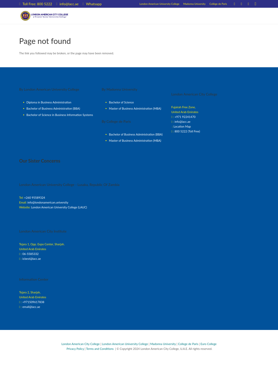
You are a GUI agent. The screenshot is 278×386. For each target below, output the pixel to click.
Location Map (182, 126)
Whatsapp (94, 4)
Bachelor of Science (121, 102)
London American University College (125, 344)
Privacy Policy (75, 348)
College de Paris (188, 344)
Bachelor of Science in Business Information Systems (59, 115)
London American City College (80, 344)
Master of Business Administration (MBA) (135, 108)
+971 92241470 (185, 116)
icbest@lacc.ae (31, 258)
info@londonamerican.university (47, 202)
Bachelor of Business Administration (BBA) (53, 108)
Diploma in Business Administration (48, 102)
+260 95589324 (34, 197)
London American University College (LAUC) (59, 207)
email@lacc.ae (31, 306)
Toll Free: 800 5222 (37, 4)
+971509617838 (33, 302)
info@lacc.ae (69, 4)
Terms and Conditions (100, 348)
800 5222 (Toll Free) (187, 131)
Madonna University (163, 344)
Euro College (208, 344)
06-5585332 (30, 254)
